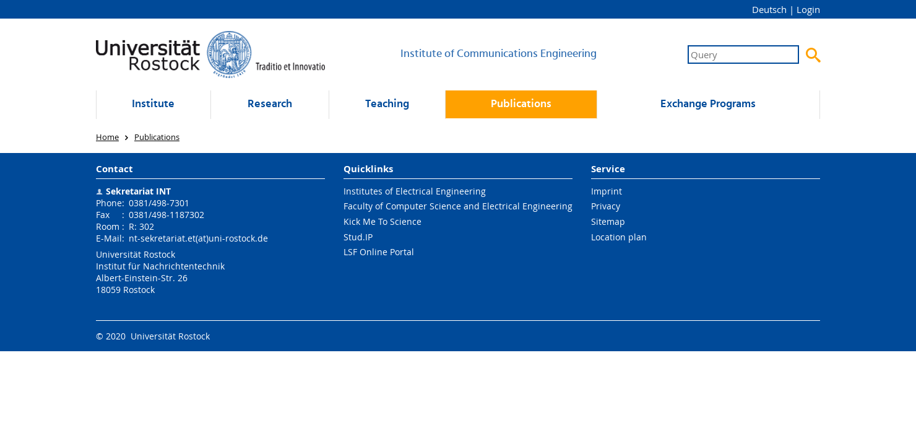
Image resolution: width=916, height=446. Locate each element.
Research (270, 104)
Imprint (606, 191)
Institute (153, 104)
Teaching (387, 104)
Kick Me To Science (382, 221)
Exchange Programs (708, 104)
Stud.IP (358, 237)
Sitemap (608, 221)
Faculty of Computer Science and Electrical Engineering (458, 206)
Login (808, 9)
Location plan (619, 237)
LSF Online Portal (379, 252)
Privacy (605, 206)
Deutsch (769, 9)
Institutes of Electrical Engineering (415, 191)
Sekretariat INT (138, 191)
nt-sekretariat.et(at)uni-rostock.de (198, 238)
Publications (521, 104)
